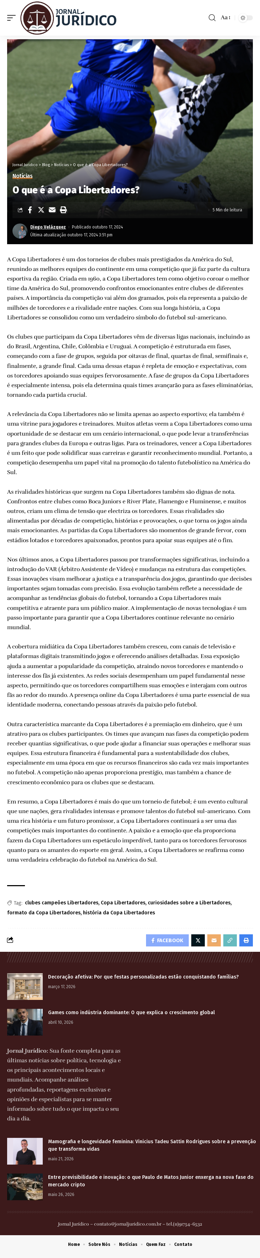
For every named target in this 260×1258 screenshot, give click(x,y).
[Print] (63, 210)
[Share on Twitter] (41, 210)
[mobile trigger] (13, 18)
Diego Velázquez (48, 227)
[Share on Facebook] (30, 210)
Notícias (22, 176)
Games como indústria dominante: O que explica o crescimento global (131, 1013)
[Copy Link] (230, 940)
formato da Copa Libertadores (43, 913)
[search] (212, 18)
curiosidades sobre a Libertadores (189, 903)
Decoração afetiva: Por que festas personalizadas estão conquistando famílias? (143, 977)
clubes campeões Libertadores (61, 903)
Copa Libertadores (123, 903)
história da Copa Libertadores (119, 913)
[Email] (52, 210)
